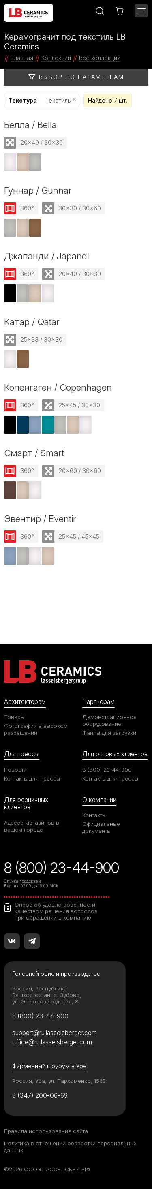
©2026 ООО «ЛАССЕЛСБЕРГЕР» (47, 1169)
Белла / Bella (30, 124)
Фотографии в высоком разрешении (36, 729)
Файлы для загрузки (109, 732)
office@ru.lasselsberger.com (52, 1042)
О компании (99, 800)
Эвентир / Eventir (40, 518)
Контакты (94, 815)
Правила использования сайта (46, 1131)
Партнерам (98, 702)
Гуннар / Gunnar (38, 190)
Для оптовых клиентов (115, 754)
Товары (14, 717)
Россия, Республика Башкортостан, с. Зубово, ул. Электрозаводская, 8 (46, 995)
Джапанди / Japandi (46, 255)
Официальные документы (101, 827)
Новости (15, 769)
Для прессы (21, 754)
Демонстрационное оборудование (109, 720)
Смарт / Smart (34, 452)
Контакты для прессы (32, 778)
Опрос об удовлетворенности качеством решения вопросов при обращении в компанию (56, 911)
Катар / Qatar (32, 321)
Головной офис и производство (56, 973)
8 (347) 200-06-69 (40, 1095)
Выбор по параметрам (76, 76)
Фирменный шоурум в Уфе (49, 1066)
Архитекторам (25, 702)
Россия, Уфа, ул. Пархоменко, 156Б (59, 1081)
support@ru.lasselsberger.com (54, 1033)
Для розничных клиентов (26, 803)
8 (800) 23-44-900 (107, 769)
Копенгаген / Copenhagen (58, 387)
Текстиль (60, 100)
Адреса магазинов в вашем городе (31, 826)
